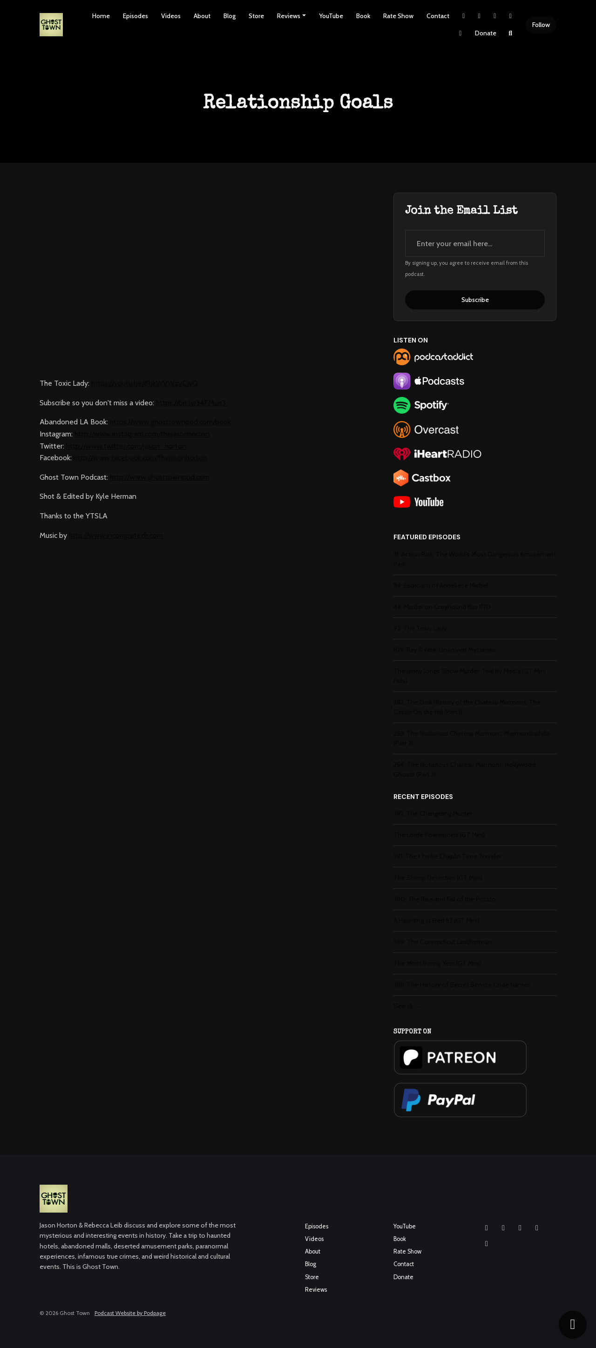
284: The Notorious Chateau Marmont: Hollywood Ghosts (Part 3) (464, 769)
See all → (406, 1006)
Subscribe (475, 299)
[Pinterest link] (460, 33)
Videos (171, 16)
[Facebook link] (495, 16)
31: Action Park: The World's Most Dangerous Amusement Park (474, 559)
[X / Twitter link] (464, 16)
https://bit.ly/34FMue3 (191, 402)
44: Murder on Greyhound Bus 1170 (442, 607)
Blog (230, 16)
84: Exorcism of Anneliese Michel (440, 585)
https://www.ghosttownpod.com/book (170, 421)
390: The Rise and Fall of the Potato (444, 899)
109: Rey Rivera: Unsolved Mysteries (444, 649)
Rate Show (398, 16)
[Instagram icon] (486, 1228)
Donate (485, 33)
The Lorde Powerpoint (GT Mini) (439, 835)
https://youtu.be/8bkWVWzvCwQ (144, 383)
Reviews (288, 16)
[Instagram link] (480, 16)
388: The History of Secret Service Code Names (462, 984)
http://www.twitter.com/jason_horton (126, 446)
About (202, 16)
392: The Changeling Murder (432, 813)
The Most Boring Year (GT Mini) (437, 963)
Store (256, 16)
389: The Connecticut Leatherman (442, 942)
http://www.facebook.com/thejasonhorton (140, 457)
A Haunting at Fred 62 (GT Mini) (436, 920)
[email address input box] (475, 243)
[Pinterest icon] (486, 1244)
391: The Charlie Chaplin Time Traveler (447, 856)
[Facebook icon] (503, 1228)
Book (363, 16)
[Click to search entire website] (511, 33)
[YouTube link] (511, 16)
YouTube (331, 16)
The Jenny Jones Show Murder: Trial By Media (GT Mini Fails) (469, 676)
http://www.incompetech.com (116, 535)
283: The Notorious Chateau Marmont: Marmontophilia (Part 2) (471, 738)
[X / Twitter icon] (537, 1228)
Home (101, 16)
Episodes (135, 16)
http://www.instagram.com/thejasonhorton (142, 433)
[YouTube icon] (520, 1228)
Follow (541, 24)
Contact (438, 16)
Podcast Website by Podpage (130, 1312)
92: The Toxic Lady (420, 628)
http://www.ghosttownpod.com (160, 477)
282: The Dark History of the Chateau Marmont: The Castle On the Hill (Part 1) (467, 707)
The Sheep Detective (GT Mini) (437, 877)
